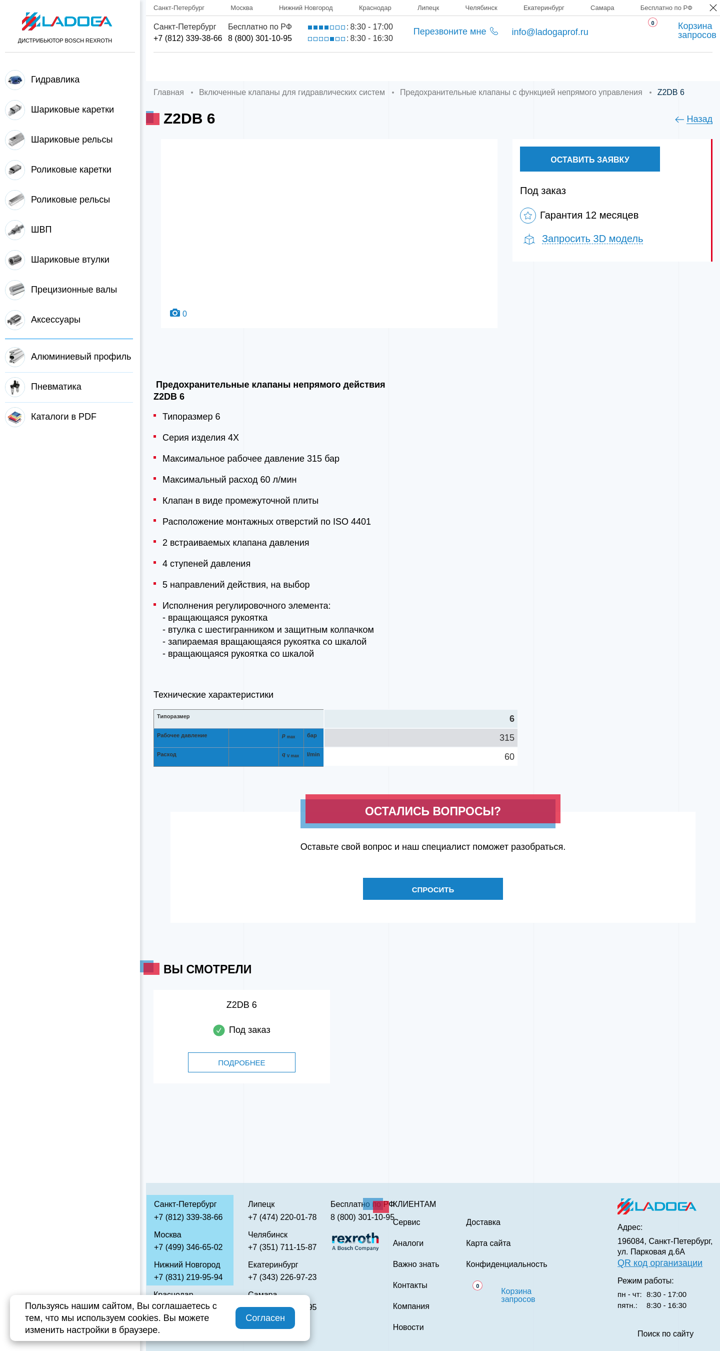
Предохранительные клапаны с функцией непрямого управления (521, 92)
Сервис (392, 67)
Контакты (623, 67)
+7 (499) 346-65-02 (188, 1247)
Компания (246, 67)
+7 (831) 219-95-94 (188, 1277)
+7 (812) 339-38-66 (188, 38)
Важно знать (540, 67)
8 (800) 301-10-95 (260, 38)
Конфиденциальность (506, 1264)
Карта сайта (488, 1243)
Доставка (323, 67)
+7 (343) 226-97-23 (282, 1277)
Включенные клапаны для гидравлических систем (292, 92)
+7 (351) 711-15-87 (282, 1247)
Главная (173, 67)
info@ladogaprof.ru (550, 32)
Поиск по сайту (666, 1334)
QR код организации (660, 1263)
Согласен (265, 1318)
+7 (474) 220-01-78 (282, 1217)
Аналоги (460, 67)
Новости (408, 1327)
